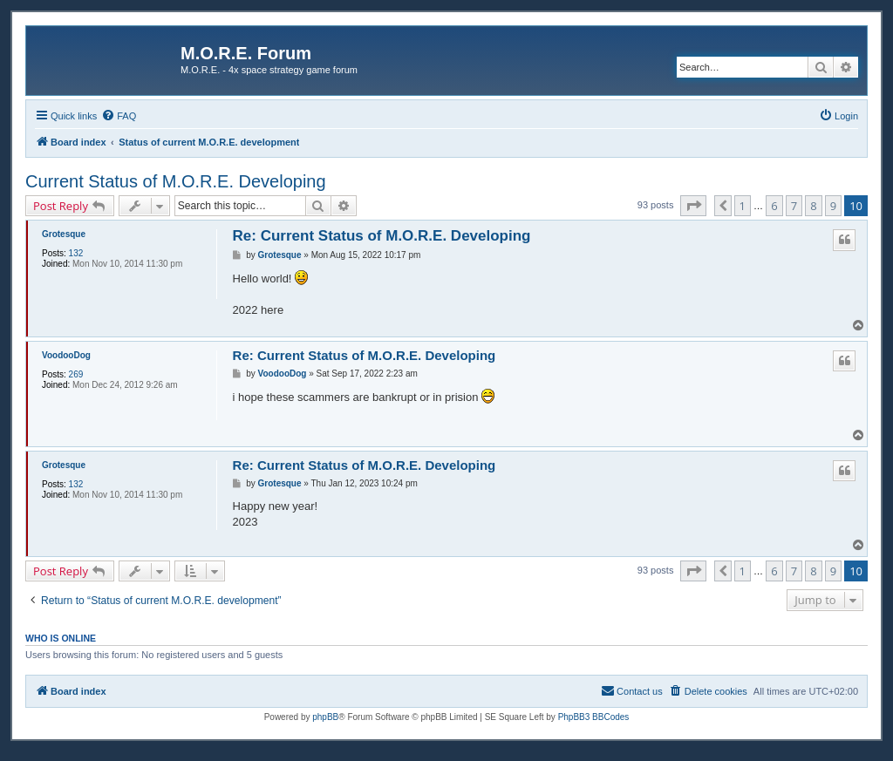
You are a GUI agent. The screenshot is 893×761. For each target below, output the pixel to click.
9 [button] (833, 206)
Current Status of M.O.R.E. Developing (175, 181)
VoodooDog (66, 355)
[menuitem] (118, 115)
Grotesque (63, 234)
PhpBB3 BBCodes (594, 717)
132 (76, 253)
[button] (693, 205)
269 (76, 374)
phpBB (325, 717)
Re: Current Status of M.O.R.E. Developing (382, 236)
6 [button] (774, 206)
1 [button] (743, 206)
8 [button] (813, 206)
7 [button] (794, 206)
